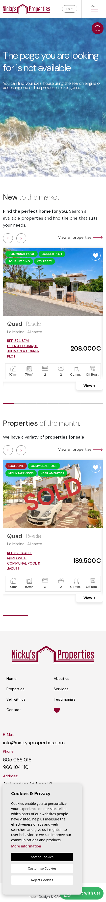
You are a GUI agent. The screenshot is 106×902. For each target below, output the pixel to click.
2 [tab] (19, 404)
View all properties (80, 237)
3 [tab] (30, 404)
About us (61, 678)
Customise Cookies (42, 868)
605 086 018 (17, 759)
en (68, 9)
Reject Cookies (42, 880)
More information (26, 846)
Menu (94, 8)
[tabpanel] (53, 315)
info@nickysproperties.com (34, 742)
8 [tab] (86, 404)
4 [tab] (42, 404)
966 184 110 (15, 767)
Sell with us (16, 699)
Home (11, 678)
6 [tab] (64, 404)
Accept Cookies (42, 857)
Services (61, 689)
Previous (8, 238)
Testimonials (65, 699)
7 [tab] (75, 404)
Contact (13, 709)
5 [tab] (53, 404)
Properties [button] (15, 689)
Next (21, 238)
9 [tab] (97, 404)
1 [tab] (8, 404)
